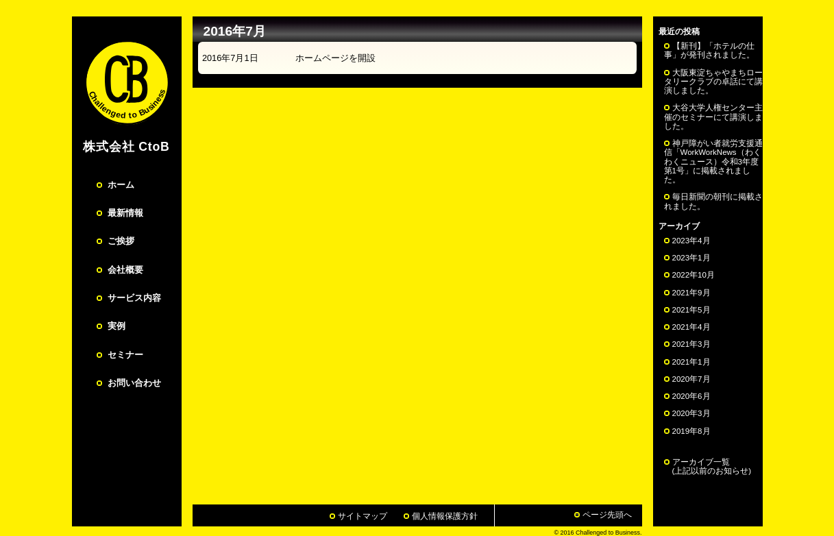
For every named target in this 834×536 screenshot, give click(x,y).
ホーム (121, 185)
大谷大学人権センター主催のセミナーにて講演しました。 (713, 116)
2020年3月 (691, 413)
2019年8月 (691, 431)
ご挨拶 (121, 241)
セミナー (125, 355)
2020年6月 (691, 396)
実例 (116, 326)
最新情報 (125, 213)
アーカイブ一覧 (708, 466)
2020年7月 (691, 379)
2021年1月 (691, 362)
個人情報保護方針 (445, 516)
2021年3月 (691, 344)
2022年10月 (693, 275)
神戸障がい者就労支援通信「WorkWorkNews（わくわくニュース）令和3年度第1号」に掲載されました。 (713, 161)
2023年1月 (691, 258)
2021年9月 (691, 293)
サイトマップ (362, 516)
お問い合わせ (134, 383)
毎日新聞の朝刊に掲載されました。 (713, 201)
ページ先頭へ (607, 515)
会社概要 (125, 270)
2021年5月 (691, 310)
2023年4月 (691, 240)
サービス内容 (134, 298)
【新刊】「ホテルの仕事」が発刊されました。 (709, 50)
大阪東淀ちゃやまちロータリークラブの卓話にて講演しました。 (713, 82)
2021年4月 (691, 327)
